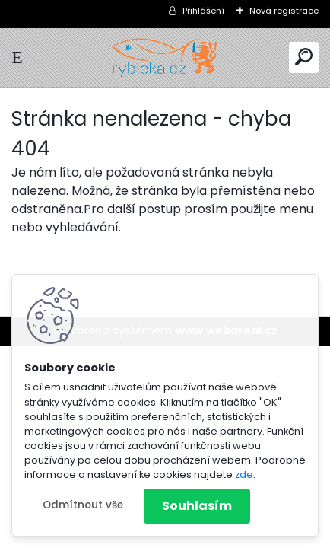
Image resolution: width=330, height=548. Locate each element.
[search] (304, 57)
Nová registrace (284, 11)
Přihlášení (203, 11)
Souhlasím (197, 506)
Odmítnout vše (83, 505)
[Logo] (165, 57)
